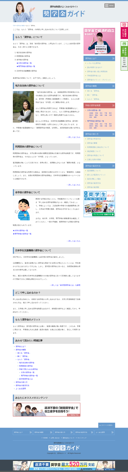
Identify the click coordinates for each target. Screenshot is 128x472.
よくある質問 (21, 388)
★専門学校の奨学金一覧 (26, 66)
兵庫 (110, 115)
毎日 (124, 60)
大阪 (105, 115)
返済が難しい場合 (94, 179)
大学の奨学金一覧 (27, 372)
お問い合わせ (55, 438)
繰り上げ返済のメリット (96, 175)
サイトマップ (81, 438)
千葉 (105, 113)
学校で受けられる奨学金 (28, 369)
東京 (110, 113)
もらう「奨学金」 (24, 359)
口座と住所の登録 (94, 159)
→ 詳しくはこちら (73, 137)
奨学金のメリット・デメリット (99, 80)
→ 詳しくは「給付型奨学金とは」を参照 (65, 285)
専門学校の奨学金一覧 (29, 376)
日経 (124, 64)
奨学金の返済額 (93, 187)
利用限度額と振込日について (98, 147)
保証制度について (94, 151)
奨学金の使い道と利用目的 (97, 71)
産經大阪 (124, 66)
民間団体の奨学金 (26, 366)
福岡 (95, 117)
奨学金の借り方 (22, 382)
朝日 (124, 58)
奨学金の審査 (92, 143)
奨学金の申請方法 (94, 139)
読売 (124, 62)
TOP (14, 25)
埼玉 (101, 113)
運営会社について (68, 438)
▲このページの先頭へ (106, 425)
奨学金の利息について (95, 155)
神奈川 (91, 115)
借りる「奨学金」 (24, 353)
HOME (45, 438)
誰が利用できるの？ (94, 67)
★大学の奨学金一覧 (24, 63)
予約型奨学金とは (94, 76)
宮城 (96, 113)
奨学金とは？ (21, 346)
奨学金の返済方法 (22, 385)
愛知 (96, 115)
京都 (101, 115)
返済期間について (94, 171)
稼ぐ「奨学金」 (23, 356)
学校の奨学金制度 (92, 105)
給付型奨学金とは (26, 379)
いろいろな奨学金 (94, 63)
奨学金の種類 (20, 25)
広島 (90, 117)
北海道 (91, 113)
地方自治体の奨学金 (26, 363)
